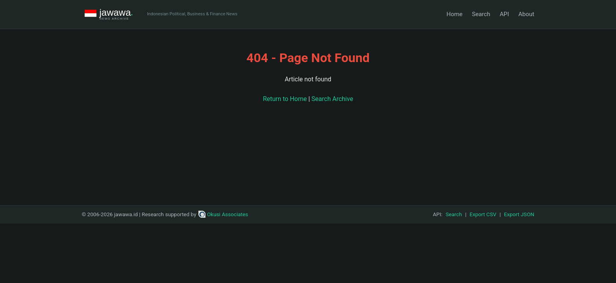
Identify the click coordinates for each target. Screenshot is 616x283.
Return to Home (285, 99)
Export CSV (482, 214)
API (504, 14)
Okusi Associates (223, 214)
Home (454, 14)
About (526, 14)
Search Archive (332, 99)
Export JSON (519, 214)
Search (481, 14)
